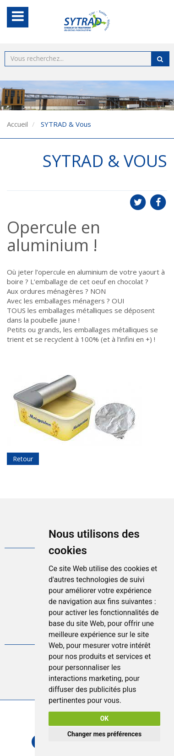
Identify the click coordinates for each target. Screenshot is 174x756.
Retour (23, 458)
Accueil (17, 124)
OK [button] (104, 718)
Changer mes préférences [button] (104, 734)
